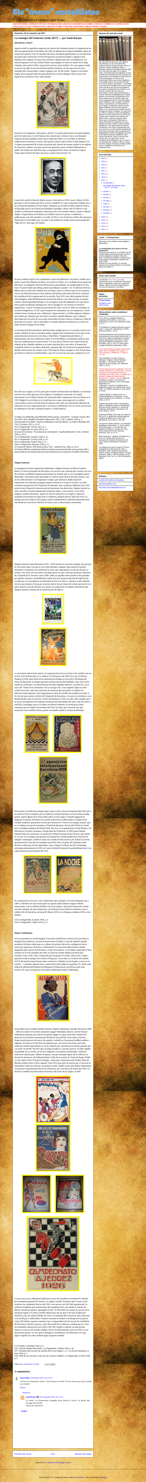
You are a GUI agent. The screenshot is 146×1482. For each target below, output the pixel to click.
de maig (106, 201)
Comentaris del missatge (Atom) (58, 1462)
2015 (103, 220)
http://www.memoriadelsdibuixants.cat (112, 487)
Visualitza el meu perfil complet (105, 304)
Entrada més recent (22, 1454)
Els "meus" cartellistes (56, 11)
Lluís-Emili (24, 1378)
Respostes (26, 1393)
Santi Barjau (31, 1397)
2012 (103, 229)
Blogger (104, 1477)
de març (106, 207)
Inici (53, 1454)
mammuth (80, 1477)
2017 (103, 180)
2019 (103, 177)
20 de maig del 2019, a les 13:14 (51, 1397)
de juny (106, 197)
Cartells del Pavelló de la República (111, 480)
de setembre (108, 183)
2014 (103, 223)
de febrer (106, 210)
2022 (103, 168)
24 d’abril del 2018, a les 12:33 (40, 1378)
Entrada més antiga (83, 1454)
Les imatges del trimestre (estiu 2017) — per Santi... (114, 186)
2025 (103, 158)
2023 (103, 165)
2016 (103, 217)
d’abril (105, 204)
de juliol (106, 194)
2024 (103, 161)
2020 (103, 174)
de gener (106, 213)
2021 (103, 171)
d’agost (106, 191)
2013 (103, 226)
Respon (22, 1387)
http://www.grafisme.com (107, 484)
